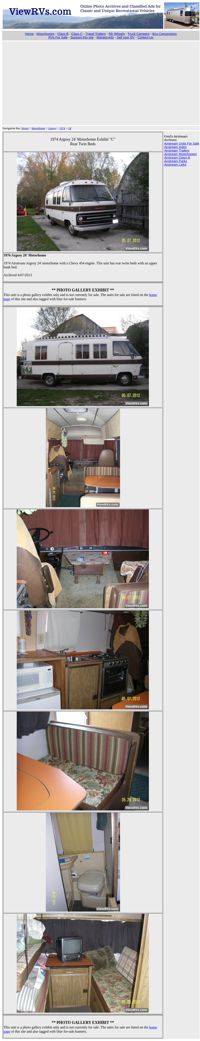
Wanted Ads (105, 37)
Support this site (82, 37)
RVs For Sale (58, 37)
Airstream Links (175, 164)
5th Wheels (117, 34)
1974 (62, 128)
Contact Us (145, 37)
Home (29, 34)
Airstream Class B (177, 157)
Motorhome (38, 128)
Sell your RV (125, 37)
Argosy (52, 128)
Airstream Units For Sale (181, 143)
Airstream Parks (175, 161)
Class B (63, 34)
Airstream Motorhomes (180, 154)
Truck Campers (139, 34)
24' (70, 128)
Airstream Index (175, 147)
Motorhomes (45, 34)
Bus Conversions (164, 34)
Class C (77, 34)
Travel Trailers (95, 34)
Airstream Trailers (176, 150)
